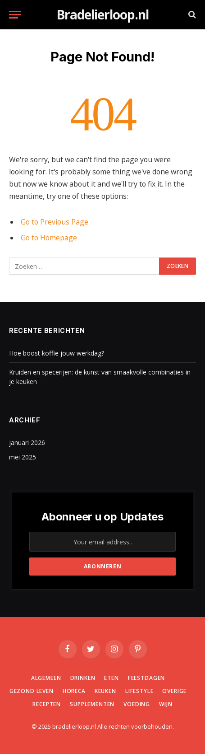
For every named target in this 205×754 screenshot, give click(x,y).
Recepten (46, 704)
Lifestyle (139, 691)
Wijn (165, 704)
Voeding (136, 704)
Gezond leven (31, 691)
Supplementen (92, 704)
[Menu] (15, 15)
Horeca (74, 691)
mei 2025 (22, 457)
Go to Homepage (49, 238)
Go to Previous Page (54, 222)
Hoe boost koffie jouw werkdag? (56, 353)
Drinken (83, 678)
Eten (111, 678)
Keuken (105, 691)
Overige (174, 691)
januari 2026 (27, 442)
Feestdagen (146, 678)
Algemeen (46, 678)
